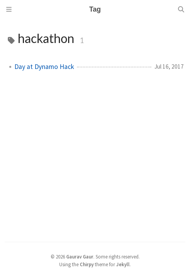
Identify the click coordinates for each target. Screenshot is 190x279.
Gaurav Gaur (79, 256)
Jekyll (123, 264)
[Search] (181, 9)
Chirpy (87, 264)
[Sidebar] (9, 9)
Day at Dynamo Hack (44, 66)
